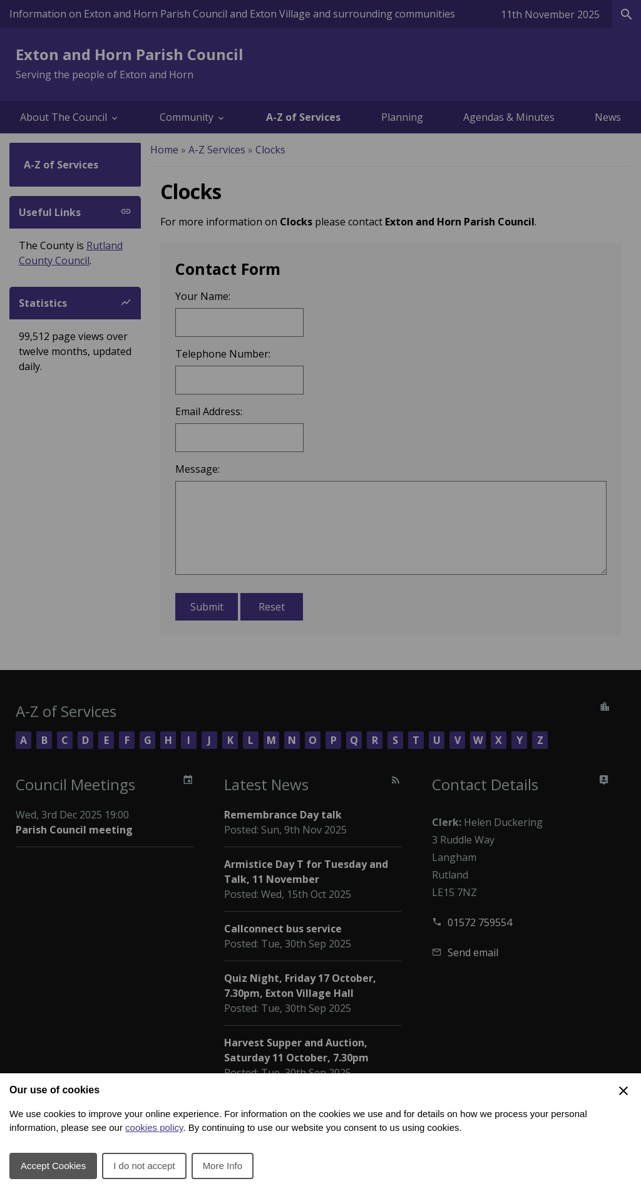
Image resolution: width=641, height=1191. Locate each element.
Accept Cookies (53, 1165)
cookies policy (154, 1127)
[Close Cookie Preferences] (623, 1090)
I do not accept (144, 1165)
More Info (222, 1165)
